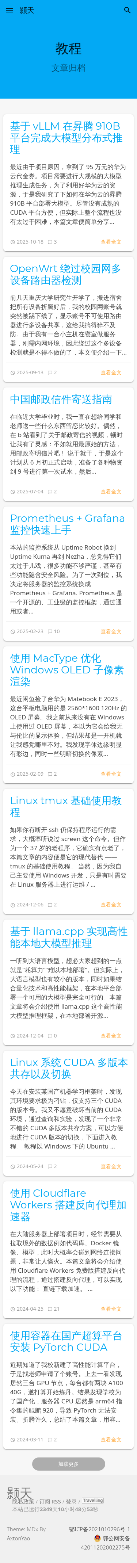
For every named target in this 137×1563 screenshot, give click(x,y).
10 (57, 631)
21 (57, 1308)
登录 (71, 1501)
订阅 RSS (50, 1501)
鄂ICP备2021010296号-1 (99, 1529)
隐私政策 (23, 1501)
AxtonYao (18, 1538)
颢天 (27, 10)
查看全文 (111, 241)
